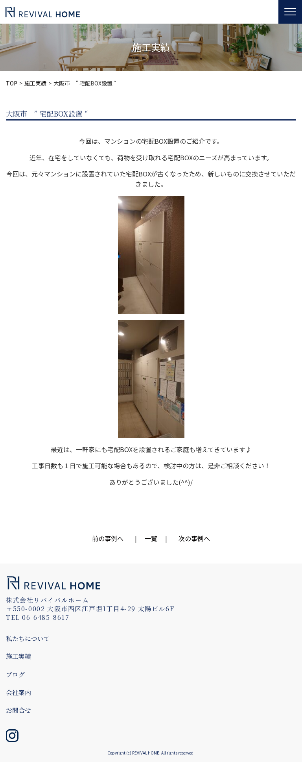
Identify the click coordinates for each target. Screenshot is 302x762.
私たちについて (28, 638)
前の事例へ (107, 538)
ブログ (15, 674)
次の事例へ (194, 538)
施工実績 (35, 83)
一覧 (151, 538)
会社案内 (18, 692)
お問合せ (18, 710)
